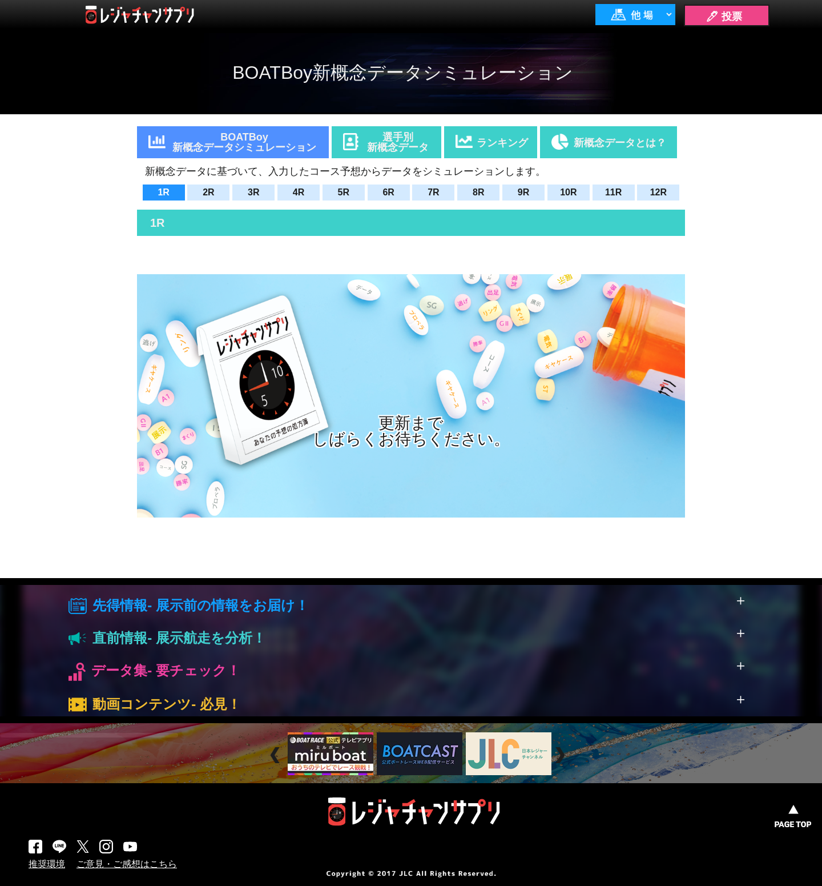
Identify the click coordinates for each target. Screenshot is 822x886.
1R (163, 192)
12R (658, 192)
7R (433, 192)
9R (523, 192)
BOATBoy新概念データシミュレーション (244, 142)
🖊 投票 (724, 16)
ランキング (502, 143)
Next (561, 755)
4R (298, 192)
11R (613, 192)
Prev (276, 755)
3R (253, 192)
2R (208, 192)
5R (343, 192)
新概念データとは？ (620, 143)
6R (388, 192)
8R (478, 192)
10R (568, 192)
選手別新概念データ (398, 142)
